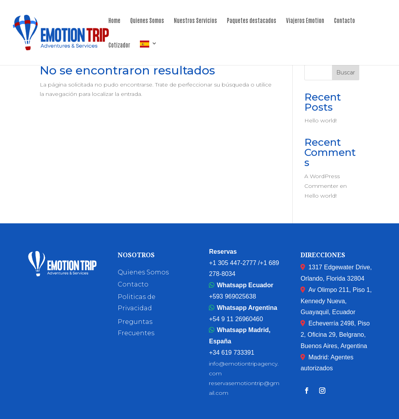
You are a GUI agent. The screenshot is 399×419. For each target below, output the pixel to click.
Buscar (345, 72)
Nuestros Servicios (195, 21)
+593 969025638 (232, 296)
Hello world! (320, 120)
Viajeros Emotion (305, 21)
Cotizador (119, 45)
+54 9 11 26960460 (236, 319)
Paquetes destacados (251, 21)
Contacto (344, 21)
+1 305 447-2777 (232, 263)
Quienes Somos (147, 21)
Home (114, 21)
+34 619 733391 (231, 352)
